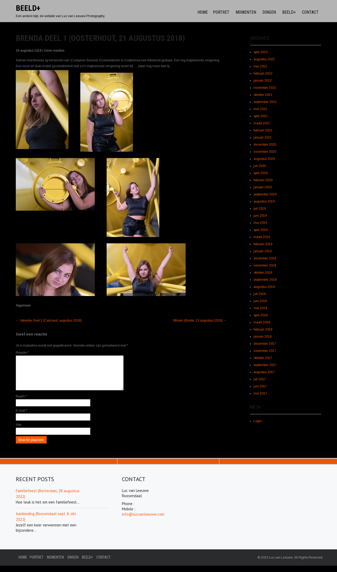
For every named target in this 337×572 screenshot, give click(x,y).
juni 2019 (260, 216)
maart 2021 (262, 123)
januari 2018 (263, 336)
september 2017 (265, 365)
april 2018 (261, 315)
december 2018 (265, 258)
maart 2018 (262, 322)
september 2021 (265, 102)
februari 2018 (263, 329)
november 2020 (265, 152)
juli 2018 (260, 294)
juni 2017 (260, 386)
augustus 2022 (264, 59)
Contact (310, 12)
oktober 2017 (263, 358)
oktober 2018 (263, 272)
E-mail (21, 417)
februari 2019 (263, 244)
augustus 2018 (264, 287)
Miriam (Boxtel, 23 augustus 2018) (199, 320)
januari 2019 (263, 251)
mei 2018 (260, 308)
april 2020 (261, 173)
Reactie (22, 352)
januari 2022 (263, 80)
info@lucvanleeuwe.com (143, 520)
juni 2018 (260, 301)
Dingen (269, 12)
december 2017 (265, 344)
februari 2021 (263, 130)
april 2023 (261, 52)
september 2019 (265, 194)
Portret (221, 12)
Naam (21, 403)
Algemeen (23, 305)
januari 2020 (263, 187)
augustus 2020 (264, 159)
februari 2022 (263, 73)
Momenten (246, 12)
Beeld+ (289, 12)
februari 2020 (263, 180)
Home (202, 12)
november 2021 (265, 88)
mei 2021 (260, 109)
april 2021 (261, 116)
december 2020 (265, 144)
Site (18, 431)
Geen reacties (54, 50)
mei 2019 (260, 223)
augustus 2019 (264, 201)
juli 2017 (260, 379)
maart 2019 (262, 237)
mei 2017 (260, 393)
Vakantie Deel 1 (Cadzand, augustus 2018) (49, 320)
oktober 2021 (263, 95)
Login (258, 421)
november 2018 (265, 265)
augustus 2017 (264, 372)
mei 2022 (260, 66)
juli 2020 (260, 166)
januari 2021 (263, 137)
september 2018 (265, 280)
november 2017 (265, 351)
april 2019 (261, 230)
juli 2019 (260, 208)
